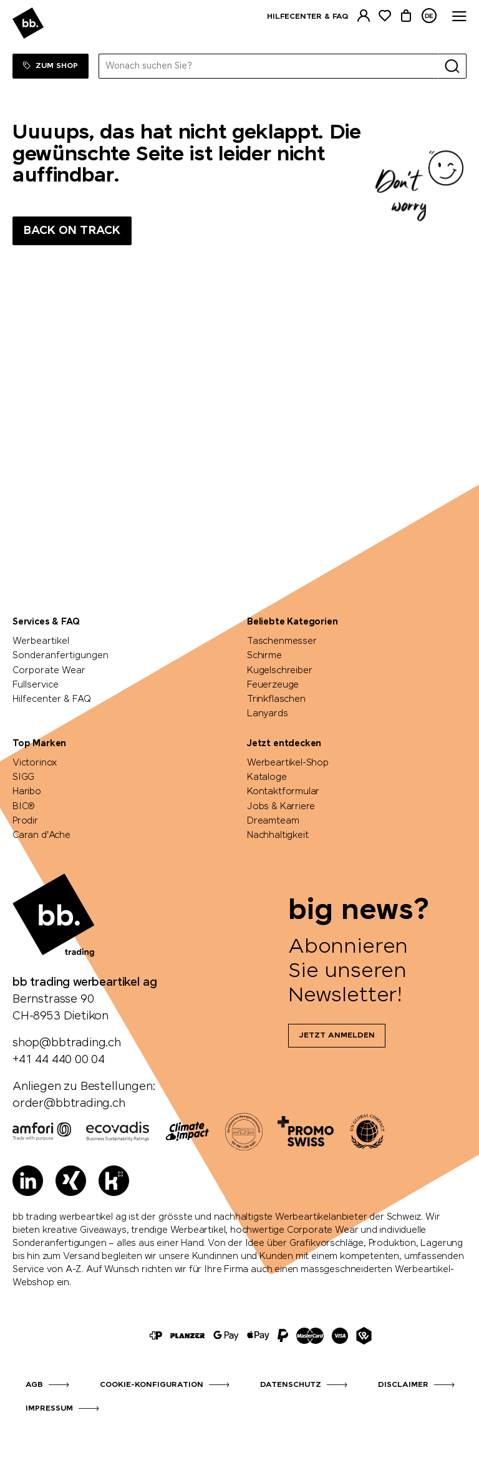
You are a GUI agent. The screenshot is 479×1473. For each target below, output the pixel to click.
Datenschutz (290, 1385)
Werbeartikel (40, 641)
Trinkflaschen (276, 699)
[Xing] (71, 1180)
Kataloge (267, 777)
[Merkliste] (384, 16)
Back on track (72, 231)
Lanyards (267, 714)
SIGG (23, 777)
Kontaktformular (283, 792)
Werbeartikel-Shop (288, 763)
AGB (34, 1385)
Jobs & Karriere (281, 807)
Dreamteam (273, 821)
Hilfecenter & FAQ (307, 16)
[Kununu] (114, 1180)
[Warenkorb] (406, 16)
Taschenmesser (282, 641)
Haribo (26, 792)
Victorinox (34, 763)
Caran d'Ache (41, 835)
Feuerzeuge (273, 685)
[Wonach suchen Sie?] (269, 66)
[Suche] (452, 66)
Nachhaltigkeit (277, 835)
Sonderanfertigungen (60, 656)
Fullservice (35, 685)
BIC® (23, 807)
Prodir (25, 821)
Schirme (264, 656)
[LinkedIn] (27, 1180)
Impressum (49, 1408)
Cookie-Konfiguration (151, 1385)
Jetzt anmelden (337, 1035)
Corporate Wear (48, 671)
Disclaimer (403, 1385)
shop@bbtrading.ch (66, 1043)
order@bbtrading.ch (68, 1103)
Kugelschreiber (279, 671)
